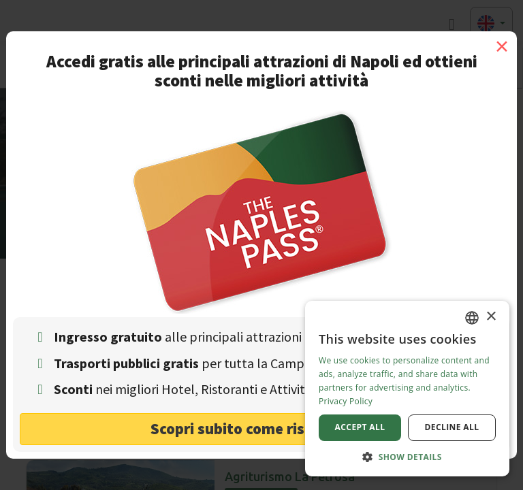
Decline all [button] (452, 427)
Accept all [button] (360, 427)
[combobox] (472, 318)
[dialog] (407, 388)
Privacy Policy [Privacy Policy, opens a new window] (346, 401)
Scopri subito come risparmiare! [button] (261, 428)
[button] (407, 456)
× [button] (491, 317)
